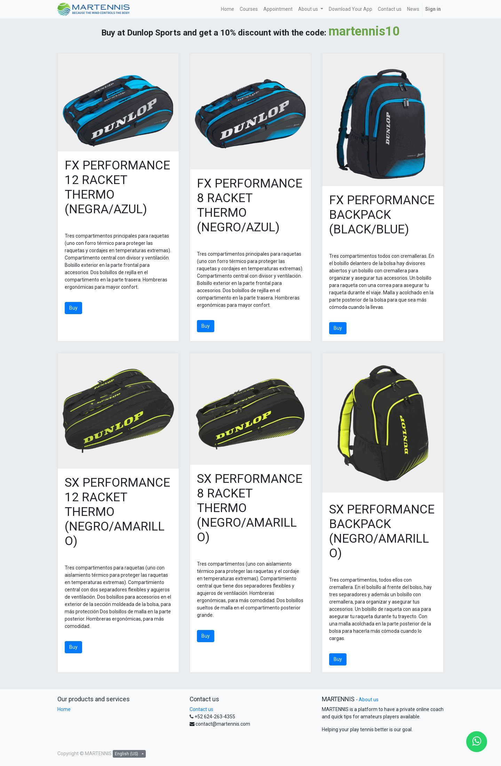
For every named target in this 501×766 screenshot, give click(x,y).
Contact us (201, 709)
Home (64, 709)
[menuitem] (227, 9)
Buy (73, 308)
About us (369, 699)
